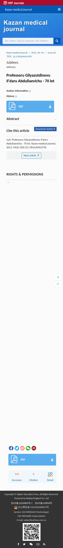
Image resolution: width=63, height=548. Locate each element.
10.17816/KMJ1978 (22, 56)
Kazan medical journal (18, 9)
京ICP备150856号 (43, 503)
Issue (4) (52, 52)
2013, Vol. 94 (37, 52)
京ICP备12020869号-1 (21, 503)
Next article (31, 155)
